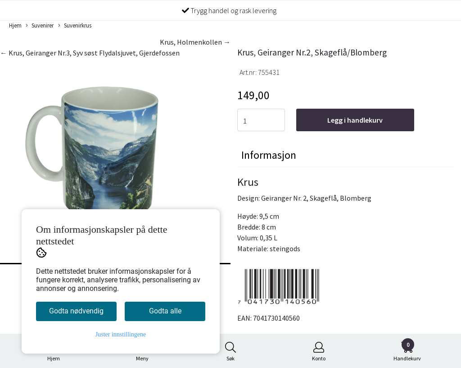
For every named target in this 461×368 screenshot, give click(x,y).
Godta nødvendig (76, 311)
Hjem (15, 25)
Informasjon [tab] (268, 155)
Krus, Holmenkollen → (195, 41)
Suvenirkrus (74, 26)
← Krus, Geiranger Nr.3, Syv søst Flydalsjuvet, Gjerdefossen (90, 52)
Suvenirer (40, 26)
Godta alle (165, 311)
